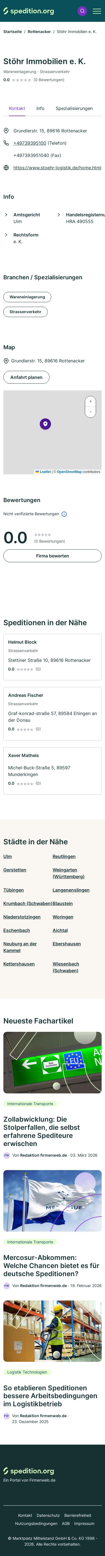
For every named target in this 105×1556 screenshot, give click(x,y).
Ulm (7, 856)
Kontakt (25, 1515)
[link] (52, 657)
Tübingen (13, 890)
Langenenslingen (71, 890)
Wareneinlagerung (27, 296)
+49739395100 (29, 143)
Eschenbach (16, 930)
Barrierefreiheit (77, 1515)
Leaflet (43, 472)
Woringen (63, 917)
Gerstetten (14, 870)
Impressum (84, 1523)
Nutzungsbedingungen (36, 1523)
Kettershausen (19, 964)
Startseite (12, 31)
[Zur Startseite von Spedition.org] (28, 11)
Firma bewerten (52, 556)
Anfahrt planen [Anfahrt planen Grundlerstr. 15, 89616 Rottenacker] (26, 377)
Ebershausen (67, 943)
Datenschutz (48, 1515)
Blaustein (63, 903)
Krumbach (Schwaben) (27, 903)
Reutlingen (64, 856)
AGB (66, 1523)
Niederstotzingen (22, 917)
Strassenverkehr (25, 311)
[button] (82, 11)
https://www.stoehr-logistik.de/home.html (57, 167)
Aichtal (60, 930)
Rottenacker (39, 31)
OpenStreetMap (69, 472)
